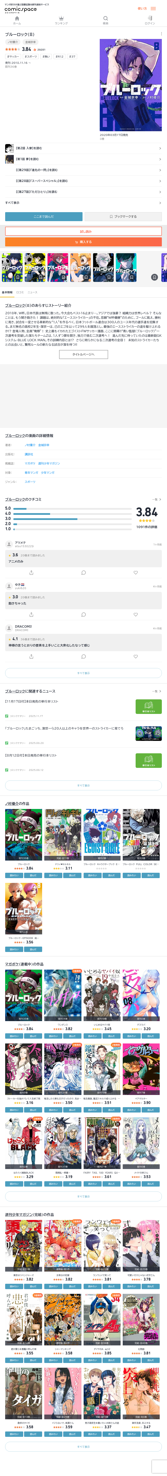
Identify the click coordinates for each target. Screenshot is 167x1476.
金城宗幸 (30, 42)
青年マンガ (31, 472)
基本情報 (7, 292)
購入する (83, 241)
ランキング (61, 20)
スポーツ (30, 482)
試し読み (83, 231)
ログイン (150, 20)
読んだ (33, 875)
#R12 (59, 56)
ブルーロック (15, 305)
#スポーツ (31, 56)
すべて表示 (83, 673)
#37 (72, 56)
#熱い (46, 56)
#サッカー (13, 56)
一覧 (155, 499)
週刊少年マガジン (49, 463)
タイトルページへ (83, 354)
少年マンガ (48, 472)
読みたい (14, 875)
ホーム (17, 20)
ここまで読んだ (44, 216)
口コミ (20, 292)
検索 (106, 20)
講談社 (29, 454)
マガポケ (30, 463)
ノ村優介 (13, 42)
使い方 (142, 8)
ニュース (32, 292)
